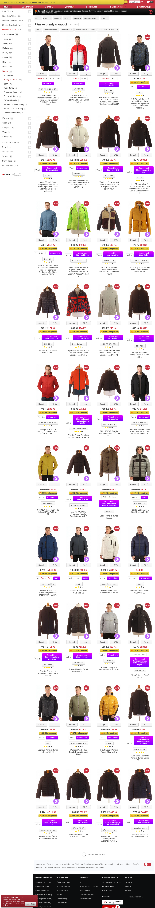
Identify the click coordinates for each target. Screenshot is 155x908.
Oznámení (27, 7)
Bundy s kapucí (11, 80)
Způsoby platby (62, 890)
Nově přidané (7, 11)
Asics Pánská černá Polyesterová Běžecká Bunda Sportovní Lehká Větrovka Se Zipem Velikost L (48, 186)
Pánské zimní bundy (42, 886)
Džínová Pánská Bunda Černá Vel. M (48, 751)
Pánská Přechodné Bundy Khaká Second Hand (78, 752)
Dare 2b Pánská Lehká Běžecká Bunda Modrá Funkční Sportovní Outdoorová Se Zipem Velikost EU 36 (48, 270)
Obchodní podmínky (87, 895)
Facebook (128, 882)
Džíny (4, 62)
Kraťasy (5, 118)
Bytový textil (6, 161)
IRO (139, 92)
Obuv (3, 147)
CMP (78, 584)
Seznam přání (118, 7)
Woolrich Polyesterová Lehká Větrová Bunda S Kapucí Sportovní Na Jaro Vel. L (78, 183)
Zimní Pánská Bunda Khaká (109, 517)
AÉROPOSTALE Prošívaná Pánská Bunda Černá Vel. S (78, 514)
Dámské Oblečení (9, 25)
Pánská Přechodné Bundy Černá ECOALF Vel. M (140, 354)
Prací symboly (85, 890)
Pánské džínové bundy (43, 903)
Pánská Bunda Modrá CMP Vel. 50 (139, 592)
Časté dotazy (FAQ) (64, 882)
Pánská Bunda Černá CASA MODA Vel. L (78, 836)
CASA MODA (78, 828)
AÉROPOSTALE (78, 505)
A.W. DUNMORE (78, 743)
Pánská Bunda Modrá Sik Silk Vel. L (48, 352)
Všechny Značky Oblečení (89, 886)
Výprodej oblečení (9, 21)
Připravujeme (8, 34)
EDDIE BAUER (139, 423)
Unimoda (139, 670)
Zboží (7, 7)
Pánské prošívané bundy (43, 895)
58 (51, 578)
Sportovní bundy (11, 96)
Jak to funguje (144, 7)
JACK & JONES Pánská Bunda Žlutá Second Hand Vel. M (139, 269)
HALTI (109, 91)
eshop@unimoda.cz (109, 886)
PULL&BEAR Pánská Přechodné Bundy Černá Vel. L (109, 433)
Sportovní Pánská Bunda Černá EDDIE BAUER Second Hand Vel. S (139, 431)
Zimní (6, 84)
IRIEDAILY (109, 261)
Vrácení (59, 895)
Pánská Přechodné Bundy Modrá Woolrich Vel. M (48, 673)
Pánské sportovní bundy (43, 899)
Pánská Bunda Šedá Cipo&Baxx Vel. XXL (140, 511)
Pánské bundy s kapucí (95, 867)
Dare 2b (48, 259)
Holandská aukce (8, 16)
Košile (5, 57)
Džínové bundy (10, 100)
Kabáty (5, 137)
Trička (5, 39)
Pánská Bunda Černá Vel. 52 (140, 676)
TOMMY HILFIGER (47, 89)
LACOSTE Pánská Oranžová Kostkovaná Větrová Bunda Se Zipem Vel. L (78, 98)
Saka (4, 123)
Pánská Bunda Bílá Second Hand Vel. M (109, 591)
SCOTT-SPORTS (109, 344)
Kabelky (4, 156)
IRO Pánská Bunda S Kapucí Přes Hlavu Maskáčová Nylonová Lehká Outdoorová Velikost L (140, 103)
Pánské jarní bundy (42, 890)
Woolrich (78, 174)
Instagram (128, 890)
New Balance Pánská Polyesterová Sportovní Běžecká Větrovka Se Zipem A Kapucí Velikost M (78, 271)
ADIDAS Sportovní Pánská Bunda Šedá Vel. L (109, 669)
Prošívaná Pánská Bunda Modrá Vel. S (139, 836)
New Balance (78, 261)
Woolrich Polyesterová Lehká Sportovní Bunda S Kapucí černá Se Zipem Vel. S (109, 185)
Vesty (4, 132)
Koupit (41, 74)
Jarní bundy (9, 88)
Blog (81, 882)
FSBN (109, 743)
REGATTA (78, 663)
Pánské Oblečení (8, 30)
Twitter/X (128, 886)
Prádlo (5, 67)
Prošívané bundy (11, 92)
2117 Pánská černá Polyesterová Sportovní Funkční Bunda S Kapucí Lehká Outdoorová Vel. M (139, 188)
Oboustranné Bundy (12, 113)
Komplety (6, 127)
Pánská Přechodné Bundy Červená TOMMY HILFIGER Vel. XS (47, 431)
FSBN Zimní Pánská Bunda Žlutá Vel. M (109, 751)
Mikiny (5, 53)
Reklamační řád (85, 899)
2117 (139, 178)
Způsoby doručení (63, 886)
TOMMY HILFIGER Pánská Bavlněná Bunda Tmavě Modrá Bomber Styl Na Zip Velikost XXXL (48, 100)
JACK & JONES (139, 261)
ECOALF (140, 346)
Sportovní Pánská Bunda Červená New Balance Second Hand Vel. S (78, 353)
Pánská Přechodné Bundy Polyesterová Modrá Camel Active (48, 592)
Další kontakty (107, 890)
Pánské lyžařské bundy (14, 104)
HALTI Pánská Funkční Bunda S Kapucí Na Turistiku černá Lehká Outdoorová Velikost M (109, 100)
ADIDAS (109, 661)
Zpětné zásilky (62, 899)
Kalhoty (5, 48)
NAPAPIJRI (48, 503)
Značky (49, 7)
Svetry (5, 44)
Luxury (109, 511)
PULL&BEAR (109, 425)
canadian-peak (109, 584)
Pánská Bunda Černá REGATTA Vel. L (78, 670)
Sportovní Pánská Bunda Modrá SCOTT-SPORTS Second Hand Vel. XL (109, 353)
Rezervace (92, 7)
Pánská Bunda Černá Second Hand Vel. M (48, 837)
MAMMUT (57, 867)
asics (47, 176)
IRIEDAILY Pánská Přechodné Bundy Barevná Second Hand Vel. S (109, 270)
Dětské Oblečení (8, 142)
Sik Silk (48, 344)
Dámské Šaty (61, 903)
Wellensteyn (109, 830)
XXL (44, 578)
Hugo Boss (139, 749)
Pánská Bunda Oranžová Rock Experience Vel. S (78, 436)
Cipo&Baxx (139, 503)
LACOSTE (78, 89)
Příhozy (69, 7)
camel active (48, 584)
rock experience (78, 429)
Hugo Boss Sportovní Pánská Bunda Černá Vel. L (140, 758)
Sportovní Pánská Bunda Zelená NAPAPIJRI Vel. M (48, 512)
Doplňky (4, 152)
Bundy (5, 71)
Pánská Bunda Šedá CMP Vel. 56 (78, 592)
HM (47, 743)
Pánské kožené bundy (13, 109)
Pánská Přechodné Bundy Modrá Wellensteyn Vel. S (109, 838)
